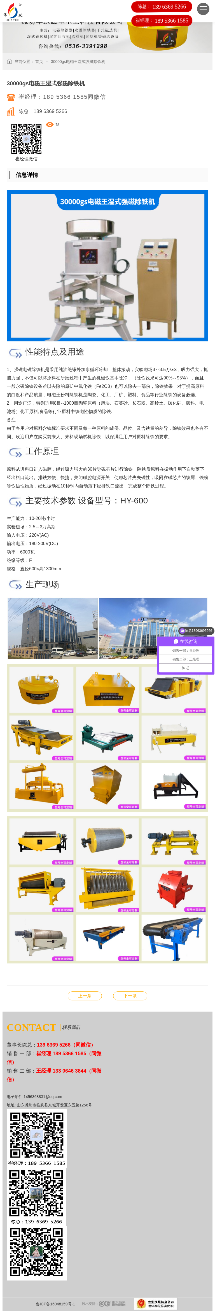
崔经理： (162, 20)
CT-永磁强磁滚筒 (85, 995)
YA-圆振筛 (130, 995)
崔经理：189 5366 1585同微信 (62, 97)
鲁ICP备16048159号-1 (55, 1304)
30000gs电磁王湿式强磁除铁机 (78, 61)
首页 (39, 61)
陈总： (162, 6)
